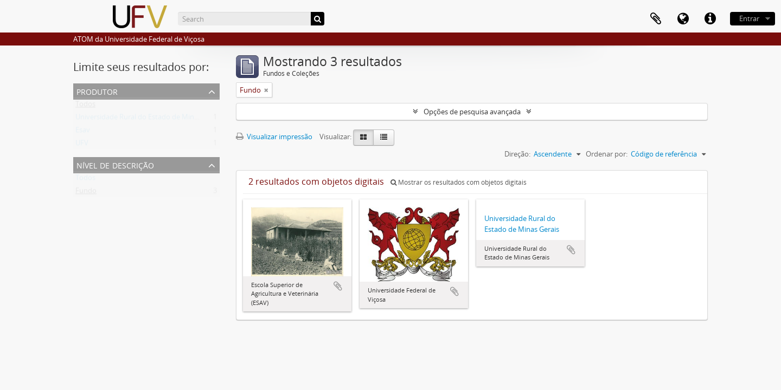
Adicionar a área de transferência (337, 286)
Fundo (86, 193)
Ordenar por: (607, 154)
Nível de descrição (115, 164)
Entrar (749, 18)
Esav (82, 132)
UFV (81, 145)
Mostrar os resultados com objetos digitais (458, 182)
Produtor (97, 90)
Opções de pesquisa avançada (472, 111)
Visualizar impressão (274, 136)
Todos (85, 106)
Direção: (517, 154)
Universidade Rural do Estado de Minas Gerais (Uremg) (163, 119)
